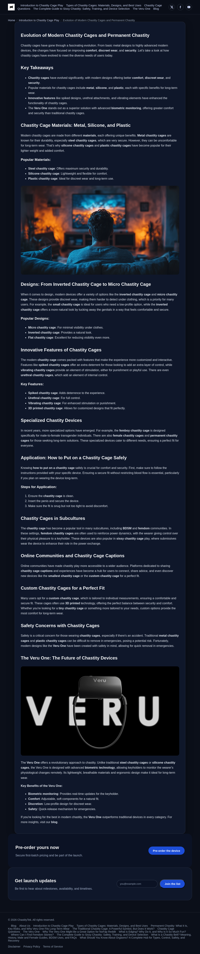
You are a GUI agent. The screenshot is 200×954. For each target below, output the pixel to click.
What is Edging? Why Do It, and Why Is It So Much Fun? (152, 931)
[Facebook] (180, 7)
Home (11, 20)
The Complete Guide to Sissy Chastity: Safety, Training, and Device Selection (81, 8)
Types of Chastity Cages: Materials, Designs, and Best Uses (103, 5)
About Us (24, 925)
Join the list (172, 883)
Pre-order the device (166, 850)
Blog (156, 8)
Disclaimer (14, 946)
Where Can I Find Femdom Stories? (32, 934)
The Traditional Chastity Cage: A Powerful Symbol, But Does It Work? (114, 928)
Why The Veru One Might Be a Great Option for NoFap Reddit (79, 931)
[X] (172, 7)
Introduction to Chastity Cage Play (42, 5)
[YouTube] (189, 7)
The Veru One (141, 8)
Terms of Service (53, 946)
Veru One (33, 762)
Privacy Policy (31, 946)
